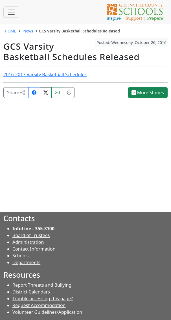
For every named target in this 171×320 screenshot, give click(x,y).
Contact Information (34, 249)
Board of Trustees (31, 235)
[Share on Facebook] (34, 92)
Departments (26, 262)
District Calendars (31, 292)
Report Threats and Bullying (41, 285)
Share (16, 92)
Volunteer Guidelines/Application (47, 312)
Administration (28, 242)
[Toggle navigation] (11, 12)
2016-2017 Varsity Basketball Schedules (45, 74)
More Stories (147, 92)
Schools (20, 256)
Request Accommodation (38, 305)
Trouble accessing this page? (42, 298)
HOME (10, 31)
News (28, 31)
